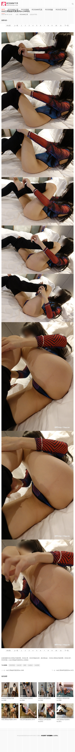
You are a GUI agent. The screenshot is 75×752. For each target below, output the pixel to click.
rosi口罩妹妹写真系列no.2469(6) (18, 660)
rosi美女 (30, 665)
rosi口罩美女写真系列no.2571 (65, 712)
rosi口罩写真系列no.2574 (28, 711)
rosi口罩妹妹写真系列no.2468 (15, 670)
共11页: (8, 25)
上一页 (16, 25)
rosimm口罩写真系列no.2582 (46, 691)
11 (61, 25)
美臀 (25, 665)
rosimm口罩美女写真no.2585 (9, 691)
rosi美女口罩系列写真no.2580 (65, 691)
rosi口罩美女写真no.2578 (9, 711)
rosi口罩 (19, 665)
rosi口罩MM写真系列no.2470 (65, 670)
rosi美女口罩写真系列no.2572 (46, 712)
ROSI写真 (12, 665)
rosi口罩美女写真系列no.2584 (28, 691)
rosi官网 (37, 665)
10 (56, 25)
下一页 (67, 25)
